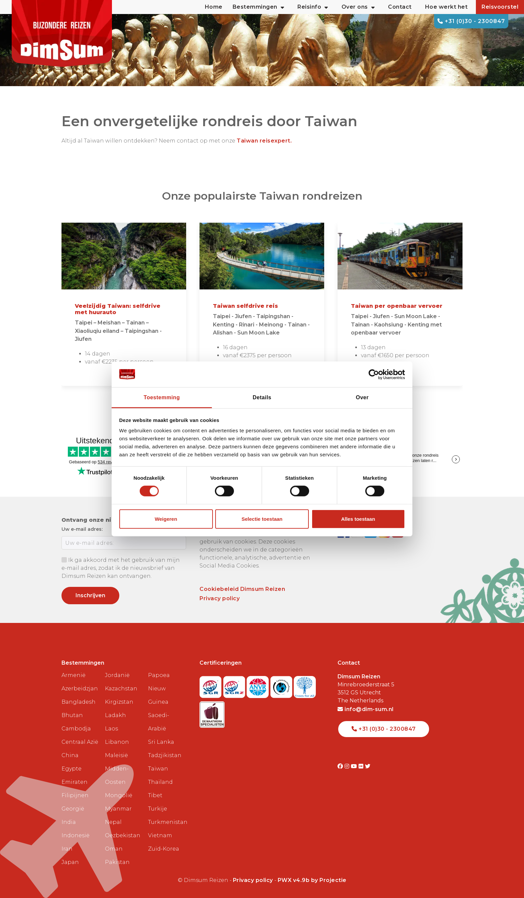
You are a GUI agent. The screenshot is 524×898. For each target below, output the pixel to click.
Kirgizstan (119, 702)
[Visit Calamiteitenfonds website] (282, 685)
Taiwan (158, 768)
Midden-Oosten (117, 775)
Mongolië (118, 795)
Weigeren (166, 519)
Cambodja (76, 728)
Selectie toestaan (262, 519)
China (70, 755)
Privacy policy (220, 598)
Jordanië (117, 675)
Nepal (113, 822)
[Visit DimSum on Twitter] (368, 766)
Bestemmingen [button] (258, 7)
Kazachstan (121, 688)
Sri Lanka (161, 742)
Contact (400, 7)
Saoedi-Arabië (158, 722)
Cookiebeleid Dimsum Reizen (242, 589)
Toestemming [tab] (162, 397)
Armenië (73, 675)
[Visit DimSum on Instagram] (348, 766)
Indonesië (75, 835)
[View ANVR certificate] (258, 685)
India (68, 822)
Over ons (358, 7)
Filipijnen (75, 795)
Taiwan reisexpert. (264, 141)
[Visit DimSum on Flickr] (362, 766)
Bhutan (72, 715)
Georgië (72, 809)
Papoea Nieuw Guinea (159, 688)
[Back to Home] (62, 33)
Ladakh (115, 715)
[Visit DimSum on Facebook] (341, 766)
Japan (70, 862)
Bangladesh (78, 702)
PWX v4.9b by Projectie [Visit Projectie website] (312, 880)
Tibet (155, 795)
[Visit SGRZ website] (235, 685)
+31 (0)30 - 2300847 (471, 21)
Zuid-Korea (163, 849)
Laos (111, 728)
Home (214, 7)
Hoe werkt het (446, 7)
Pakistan (117, 862)
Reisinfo (312, 7)
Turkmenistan (167, 822)
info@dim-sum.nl (366, 709)
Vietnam (160, 835)
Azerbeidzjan (79, 688)
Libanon (117, 742)
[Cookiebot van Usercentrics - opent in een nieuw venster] (376, 374)
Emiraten (74, 782)
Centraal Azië (79, 742)
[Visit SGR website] (211, 685)
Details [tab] (262, 397)
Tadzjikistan (164, 755)
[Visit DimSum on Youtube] (355, 766)
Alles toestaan (358, 519)
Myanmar (118, 809)
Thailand (160, 782)
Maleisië (116, 755)
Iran (67, 849)
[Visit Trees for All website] (305, 685)
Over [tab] (362, 397)
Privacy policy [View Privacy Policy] (253, 880)
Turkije (157, 809)
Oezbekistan (122, 835)
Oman (114, 849)
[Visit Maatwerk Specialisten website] (212, 712)
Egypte (71, 768)
